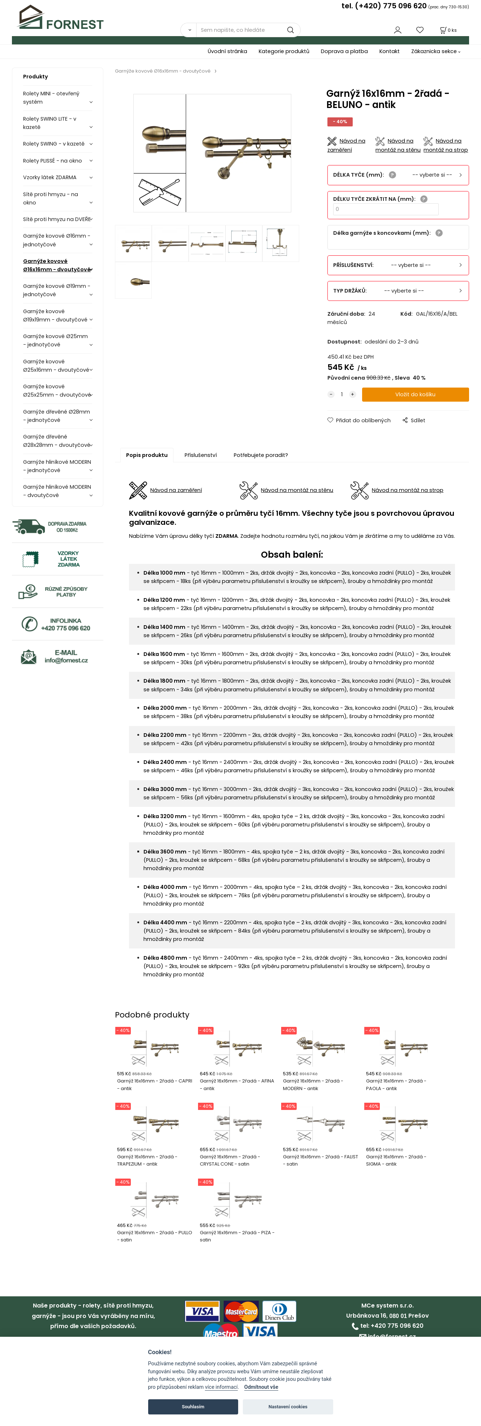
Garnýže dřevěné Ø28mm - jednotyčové (56, 416)
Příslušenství (201, 455)
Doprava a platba (344, 51)
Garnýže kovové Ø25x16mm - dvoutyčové (56, 365)
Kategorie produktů (284, 51)
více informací (221, 1387)
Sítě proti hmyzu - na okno (50, 198)
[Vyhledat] (188, 30)
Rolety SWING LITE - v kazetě (49, 123)
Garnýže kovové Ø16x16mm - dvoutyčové (57, 265)
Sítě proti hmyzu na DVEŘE (57, 219)
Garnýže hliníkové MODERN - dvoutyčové (57, 491)
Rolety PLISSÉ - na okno (52, 160)
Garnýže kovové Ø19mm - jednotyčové (56, 290)
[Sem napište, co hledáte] (248, 30)
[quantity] (342, 395)
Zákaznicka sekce (434, 51)
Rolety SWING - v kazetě (54, 143)
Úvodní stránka (227, 51)
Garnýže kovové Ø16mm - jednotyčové (56, 240)
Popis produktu (147, 455)
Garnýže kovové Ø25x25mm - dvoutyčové (57, 390)
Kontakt (389, 51)
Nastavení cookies (288, 1406)
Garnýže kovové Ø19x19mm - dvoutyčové (55, 315)
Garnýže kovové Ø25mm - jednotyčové (55, 340)
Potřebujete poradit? (261, 455)
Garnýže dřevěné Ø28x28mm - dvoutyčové (56, 441)
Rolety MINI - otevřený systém (51, 97)
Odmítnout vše (261, 1387)
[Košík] (448, 30)
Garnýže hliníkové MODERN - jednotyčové (57, 466)
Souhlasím (193, 1406)
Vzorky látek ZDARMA (50, 177)
